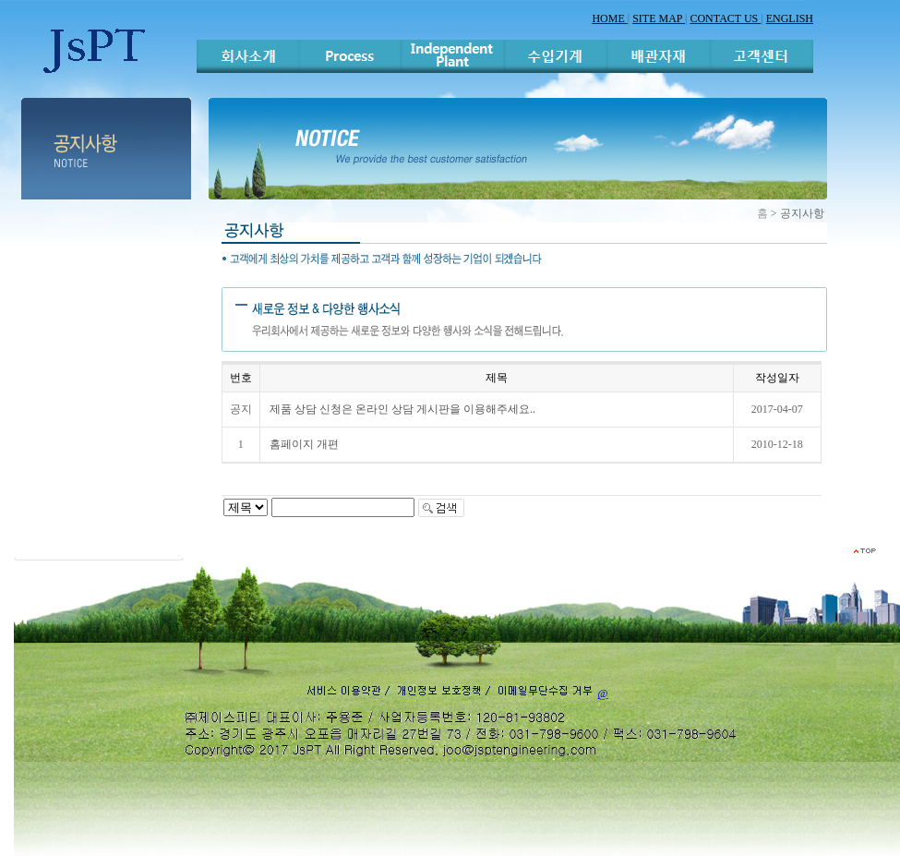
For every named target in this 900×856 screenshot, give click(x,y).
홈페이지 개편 (304, 444)
